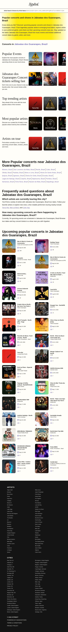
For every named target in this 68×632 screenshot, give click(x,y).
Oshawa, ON (10, 584)
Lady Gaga (9, 509)
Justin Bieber (10, 515)
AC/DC (36, 507)
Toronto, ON (10, 588)
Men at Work (14, 208)
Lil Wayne (9, 550)
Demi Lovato (38, 524)
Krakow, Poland (38, 588)
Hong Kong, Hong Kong (40, 599)
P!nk (8, 537)
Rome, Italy (37, 586)
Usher (8, 545)
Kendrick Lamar (11, 543)
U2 (7, 520)
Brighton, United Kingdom (41, 564)
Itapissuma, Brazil (38, 179)
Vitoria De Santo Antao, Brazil (50, 173)
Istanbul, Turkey (39, 597)
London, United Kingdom (13, 607)
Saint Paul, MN (10, 567)
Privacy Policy (12, 625)
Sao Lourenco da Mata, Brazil (24, 169)
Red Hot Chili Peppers (12, 513)
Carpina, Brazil (26, 179)
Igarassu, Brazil (18, 176)
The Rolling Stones (39, 541)
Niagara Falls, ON (11, 592)
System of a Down (39, 509)
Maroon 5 (9, 502)
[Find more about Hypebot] (34, 4)
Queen (8, 552)
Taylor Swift (9, 490)
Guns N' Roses (38, 522)
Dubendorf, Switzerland (40, 594)
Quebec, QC (10, 579)
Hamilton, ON (10, 575)
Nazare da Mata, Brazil (37, 182)
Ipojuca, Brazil (7, 176)
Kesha (36, 537)
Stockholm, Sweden (39, 592)
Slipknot (37, 550)
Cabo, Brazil (50, 169)
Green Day (9, 530)
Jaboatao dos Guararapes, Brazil (30, 44)
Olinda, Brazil (7, 173)
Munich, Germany (39, 575)
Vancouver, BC (10, 590)
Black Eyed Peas (39, 543)
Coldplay (9, 500)
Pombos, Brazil (51, 179)
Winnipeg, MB (10, 573)
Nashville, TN (10, 569)
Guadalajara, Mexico (12, 601)
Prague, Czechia (39, 567)
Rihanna (9, 524)
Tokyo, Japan (38, 603)
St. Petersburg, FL (11, 571)
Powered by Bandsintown (16, 620)
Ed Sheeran (10, 505)
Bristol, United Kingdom (12, 612)
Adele (8, 507)
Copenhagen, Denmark (40, 569)
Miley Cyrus (38, 490)
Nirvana (37, 500)
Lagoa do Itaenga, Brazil (10, 179)
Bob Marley (37, 539)
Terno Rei (5, 208)
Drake (8, 496)
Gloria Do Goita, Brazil (33, 176)
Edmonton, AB (10, 597)
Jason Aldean (38, 548)
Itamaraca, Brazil (8, 182)
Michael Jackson (11, 539)
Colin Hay (26, 208)
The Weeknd (10, 528)
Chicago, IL (9, 564)
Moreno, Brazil (7, 169)
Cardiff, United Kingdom (12, 605)
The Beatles (10, 517)
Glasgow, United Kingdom (41, 562)
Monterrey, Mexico (11, 603)
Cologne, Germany (39, 571)
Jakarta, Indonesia (39, 605)
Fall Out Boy (38, 520)
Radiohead (37, 535)
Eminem (9, 492)
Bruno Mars (10, 494)
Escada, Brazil (47, 176)
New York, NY (10, 560)
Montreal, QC (10, 594)
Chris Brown (38, 494)
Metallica (9, 526)
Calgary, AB (10, 577)
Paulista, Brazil (18, 173)
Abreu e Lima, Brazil (31, 173)
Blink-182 (37, 528)
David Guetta (38, 515)
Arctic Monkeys (38, 513)
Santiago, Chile (38, 612)
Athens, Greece (38, 577)
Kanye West (38, 496)
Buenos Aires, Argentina (40, 609)
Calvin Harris (38, 552)
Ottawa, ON (10, 586)
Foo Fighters (38, 498)
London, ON (10, 582)
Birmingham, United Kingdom (42, 560)
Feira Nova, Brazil (21, 182)
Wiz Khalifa (37, 545)
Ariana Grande (10, 535)
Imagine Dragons (11, 533)
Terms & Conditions (14, 623)
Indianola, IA (10, 562)
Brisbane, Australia (39, 607)
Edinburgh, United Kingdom (13, 609)
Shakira (37, 533)
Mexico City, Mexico (11, 599)
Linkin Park (9, 511)
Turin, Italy (37, 584)
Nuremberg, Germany (40, 573)
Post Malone (38, 502)
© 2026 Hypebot (12, 617)
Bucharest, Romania (40, 590)
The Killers (37, 526)
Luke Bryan (37, 530)
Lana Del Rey (38, 505)
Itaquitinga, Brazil (52, 182)
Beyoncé (9, 522)
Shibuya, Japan (38, 601)
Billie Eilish (9, 541)
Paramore (9, 548)
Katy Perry (9, 498)
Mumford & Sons (39, 517)
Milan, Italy (37, 582)
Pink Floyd (37, 511)
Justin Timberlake (39, 492)
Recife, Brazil (40, 169)
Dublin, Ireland (38, 579)
